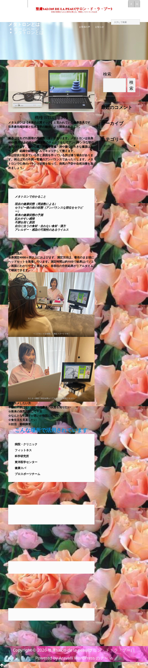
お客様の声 (84, 26)
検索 (107, 74)
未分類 (107, 145)
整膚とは (34, 17)
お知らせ (99, 26)
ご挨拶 (21, 17)
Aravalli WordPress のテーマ (86, 658)
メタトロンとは (51, 17)
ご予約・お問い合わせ (93, 17)
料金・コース (70, 17)
